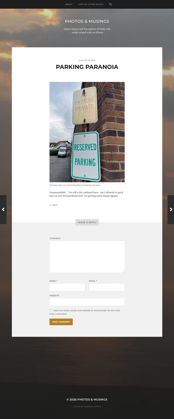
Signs (55, 205)
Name (53, 281)
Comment (54, 238)
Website (54, 295)
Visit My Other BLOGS (90, 4)
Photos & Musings (87, 21)
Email (93, 281)
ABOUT (69, 4)
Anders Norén (92, 406)
